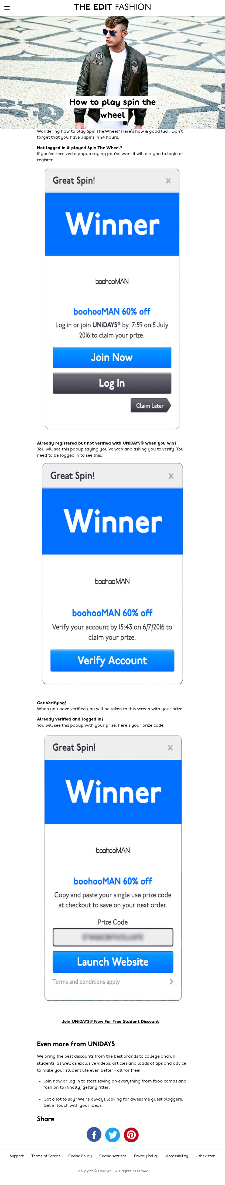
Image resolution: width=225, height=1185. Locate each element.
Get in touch (56, 1106)
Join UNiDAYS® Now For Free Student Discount (110, 1022)
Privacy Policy (146, 1156)
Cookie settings (113, 1156)
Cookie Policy (80, 1156)
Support (17, 1156)
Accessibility (177, 1156)
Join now (52, 1081)
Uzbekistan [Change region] (205, 1156)
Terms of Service (46, 1156)
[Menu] (7, 8)
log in (74, 1081)
